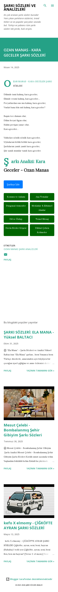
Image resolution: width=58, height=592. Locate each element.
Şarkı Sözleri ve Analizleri (20, 7)
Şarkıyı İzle (13, 184)
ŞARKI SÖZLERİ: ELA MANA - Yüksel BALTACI (29, 335)
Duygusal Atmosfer (16, 205)
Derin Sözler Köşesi (16, 228)
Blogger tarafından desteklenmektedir (29, 579)
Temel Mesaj (42, 219)
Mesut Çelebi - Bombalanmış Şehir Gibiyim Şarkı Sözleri (23, 429)
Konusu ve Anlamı (16, 196)
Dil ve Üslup (16, 219)
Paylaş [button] (7, 259)
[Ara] (45, 5)
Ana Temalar (42, 196)
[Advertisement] (29, 291)
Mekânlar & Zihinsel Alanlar (42, 207)
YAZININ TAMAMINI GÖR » (40, 370)
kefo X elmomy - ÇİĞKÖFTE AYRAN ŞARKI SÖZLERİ (28, 525)
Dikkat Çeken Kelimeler (42, 230)
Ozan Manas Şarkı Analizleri (21, 249)
